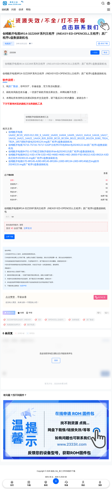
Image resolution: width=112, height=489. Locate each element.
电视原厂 (8, 44)
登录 (56, 360)
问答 (13, 9)
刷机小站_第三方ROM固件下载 (62, 471)
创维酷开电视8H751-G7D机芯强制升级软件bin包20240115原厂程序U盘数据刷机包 (51, 151)
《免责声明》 (23, 286)
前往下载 (103, 43)
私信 (105, 52)
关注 (95, 52)
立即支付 (28, 228)
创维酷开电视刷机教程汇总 (37, 117)
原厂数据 (13, 86)
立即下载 (9, 237)
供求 (21, 9)
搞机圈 (5, 9)
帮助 (28, 9)
